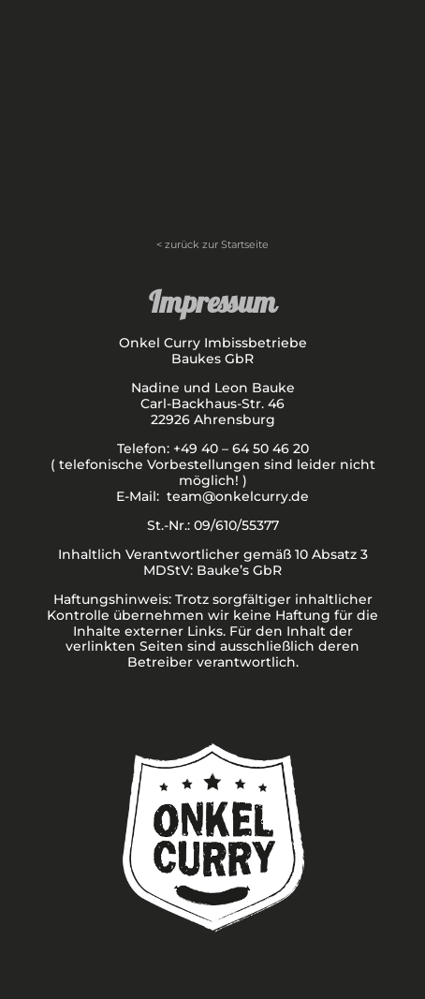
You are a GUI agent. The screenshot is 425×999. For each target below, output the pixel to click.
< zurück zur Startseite (212, 244)
